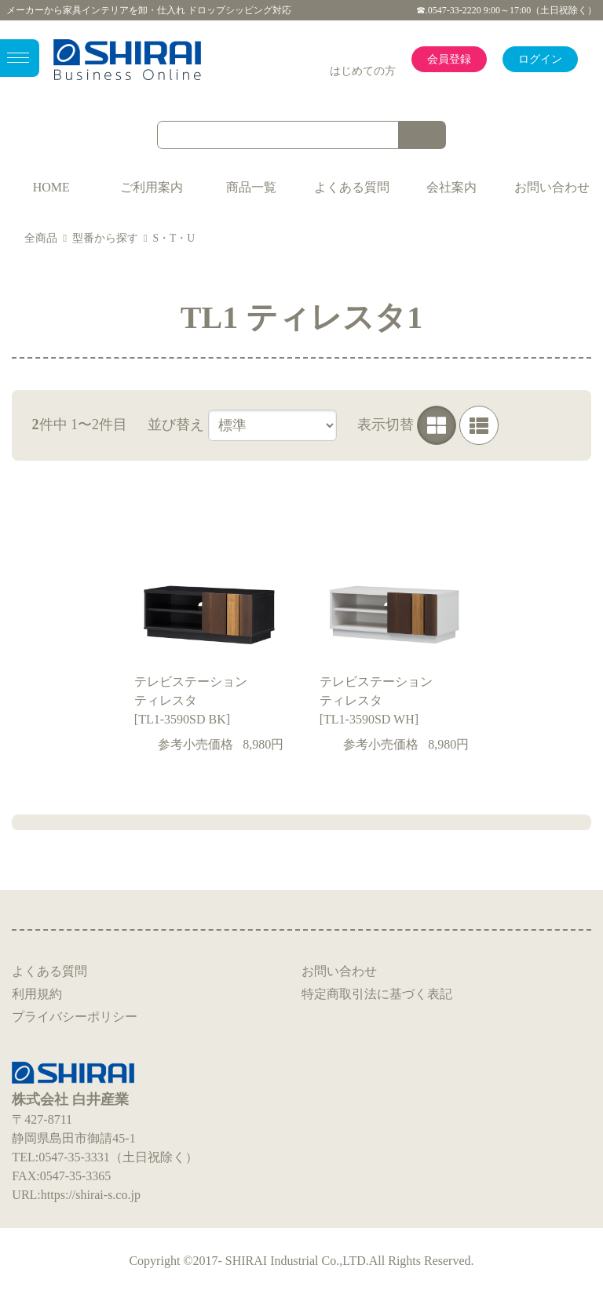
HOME (51, 187)
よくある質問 (351, 187)
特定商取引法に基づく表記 (377, 994)
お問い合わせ (552, 187)
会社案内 (451, 187)
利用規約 (37, 994)
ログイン (540, 59)
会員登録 (449, 59)
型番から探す (105, 238)
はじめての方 (363, 71)
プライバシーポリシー (74, 1016)
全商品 (40, 238)
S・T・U (173, 238)
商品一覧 (251, 187)
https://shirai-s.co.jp (91, 1194)
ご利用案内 (151, 187)
